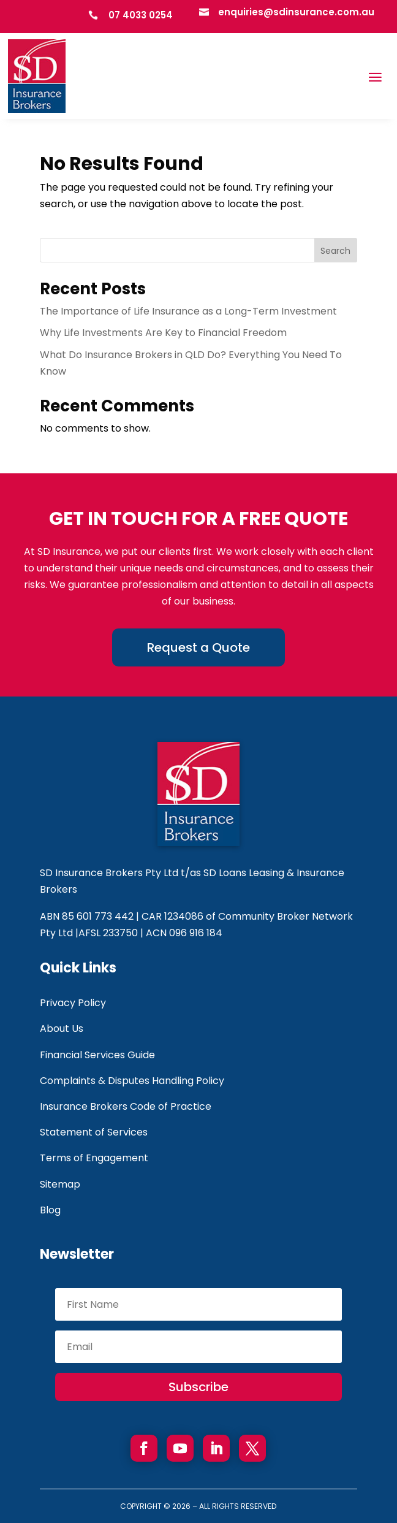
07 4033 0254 (140, 15)
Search (335, 251)
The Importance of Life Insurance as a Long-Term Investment (188, 311)
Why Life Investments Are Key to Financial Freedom (163, 333)
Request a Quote (198, 647)
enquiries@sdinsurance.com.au (296, 12)
